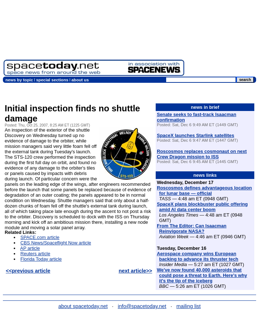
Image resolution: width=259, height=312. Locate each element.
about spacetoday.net (83, 306)
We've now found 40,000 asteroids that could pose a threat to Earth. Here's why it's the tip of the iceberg (202, 275)
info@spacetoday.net (142, 306)
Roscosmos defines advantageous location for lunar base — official (204, 190)
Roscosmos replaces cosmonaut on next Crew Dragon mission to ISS (202, 154)
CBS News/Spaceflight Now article (56, 242)
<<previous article (28, 271)
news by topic (19, 80)
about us (80, 80)
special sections (52, 80)
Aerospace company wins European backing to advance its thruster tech (197, 256)
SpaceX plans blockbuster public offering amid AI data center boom (202, 206)
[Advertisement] (221, 40)
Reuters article (36, 253)
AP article (30, 248)
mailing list (188, 306)
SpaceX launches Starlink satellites (195, 135)
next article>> (135, 271)
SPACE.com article (40, 237)
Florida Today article (41, 259)
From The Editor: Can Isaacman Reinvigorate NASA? (191, 228)
